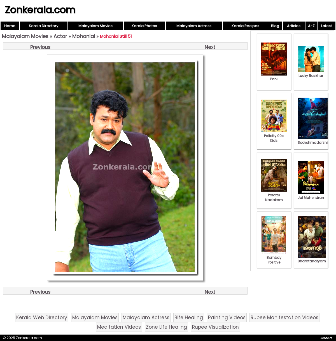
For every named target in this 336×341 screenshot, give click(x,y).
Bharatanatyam (312, 259)
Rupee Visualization (215, 327)
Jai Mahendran (311, 195)
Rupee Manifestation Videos (284, 317)
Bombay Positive (274, 257)
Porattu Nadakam (274, 195)
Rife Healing (188, 317)
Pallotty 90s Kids (274, 136)
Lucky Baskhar (311, 73)
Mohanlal (83, 36)
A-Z (311, 26)
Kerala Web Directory (41, 317)
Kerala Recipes (245, 26)
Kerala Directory (43, 26)
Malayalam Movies (95, 26)
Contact (325, 338)
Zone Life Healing (166, 327)
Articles (293, 26)
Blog (275, 26)
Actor (60, 36)
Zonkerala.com (40, 10)
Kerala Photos (144, 26)
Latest (326, 26)
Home (9, 26)
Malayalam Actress (193, 26)
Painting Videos (227, 317)
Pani (274, 76)
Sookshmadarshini (314, 140)
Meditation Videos (119, 327)
